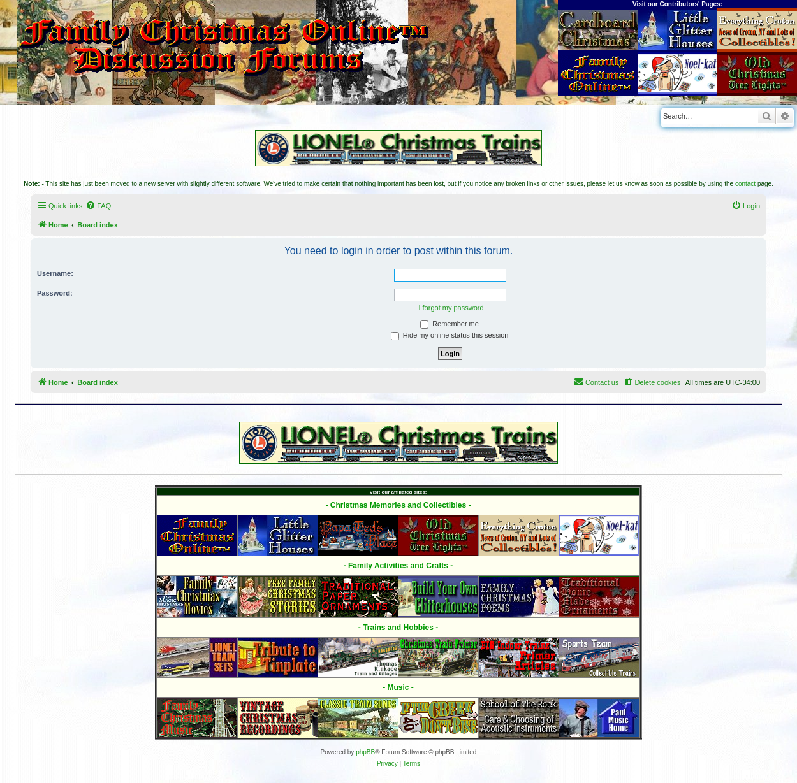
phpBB (365, 752)
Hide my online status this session (450, 335)
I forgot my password (450, 308)
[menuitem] (98, 205)
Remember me (449, 323)
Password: (55, 293)
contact (745, 183)
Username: (55, 273)
